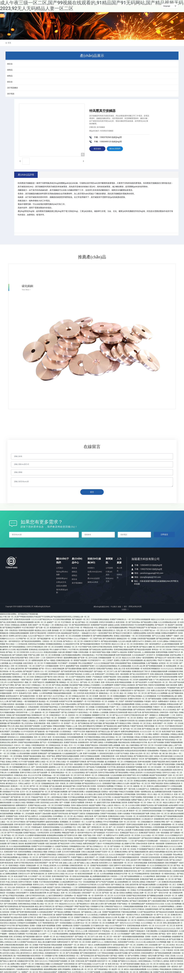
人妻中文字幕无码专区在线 (35, 895)
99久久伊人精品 (13, 725)
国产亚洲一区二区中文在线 (87, 657)
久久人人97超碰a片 (81, 638)
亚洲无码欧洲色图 (133, 925)
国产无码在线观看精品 (17, 646)
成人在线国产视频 (172, 920)
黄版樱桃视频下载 (51, 682)
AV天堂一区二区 (56, 794)
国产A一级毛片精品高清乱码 (158, 898)
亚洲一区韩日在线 (77, 961)
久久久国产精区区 (6, 818)
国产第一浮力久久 (45, 668)
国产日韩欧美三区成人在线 (57, 698)
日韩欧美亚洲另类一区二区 (79, 865)
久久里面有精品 (65, 731)
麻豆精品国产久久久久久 (111, 687)
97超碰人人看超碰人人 (29, 720)
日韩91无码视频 (75, 783)
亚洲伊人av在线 (162, 958)
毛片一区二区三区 (140, 693)
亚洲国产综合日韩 (27, 777)
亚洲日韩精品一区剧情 (16, 865)
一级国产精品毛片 (26, 679)
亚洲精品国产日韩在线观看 (123, 734)
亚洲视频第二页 (65, 821)
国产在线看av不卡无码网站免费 (146, 840)
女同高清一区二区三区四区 (168, 663)
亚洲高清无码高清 (127, 624)
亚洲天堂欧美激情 (45, 947)
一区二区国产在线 (95, 638)
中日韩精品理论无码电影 (112, 843)
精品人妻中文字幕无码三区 (44, 906)
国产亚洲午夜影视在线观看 (26, 911)
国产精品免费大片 (70, 884)
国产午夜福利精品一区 (102, 969)
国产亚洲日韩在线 (114, 914)
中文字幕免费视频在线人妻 (167, 695)
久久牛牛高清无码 (27, 731)
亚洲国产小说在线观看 (81, 925)
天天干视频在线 (168, 810)
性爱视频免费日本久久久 (21, 766)
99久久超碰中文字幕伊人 (58, 649)
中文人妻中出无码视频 (167, 758)
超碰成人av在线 (114, 624)
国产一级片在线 (129, 788)
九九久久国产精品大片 (36, 635)
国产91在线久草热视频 (95, 761)
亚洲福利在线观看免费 (18, 868)
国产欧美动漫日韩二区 (39, 873)
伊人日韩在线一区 (9, 854)
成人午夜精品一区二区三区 (28, 857)
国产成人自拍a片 (175, 859)
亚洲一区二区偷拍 (42, 829)
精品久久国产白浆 (134, 712)
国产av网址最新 (110, 903)
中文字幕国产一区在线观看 (67, 663)
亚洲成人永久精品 (141, 704)
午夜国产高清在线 (136, 725)
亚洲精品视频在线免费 (159, 671)
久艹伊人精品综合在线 (161, 679)
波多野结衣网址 (107, 649)
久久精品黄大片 (147, 818)
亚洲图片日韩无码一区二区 (137, 698)
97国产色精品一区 (123, 903)
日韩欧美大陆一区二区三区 (128, 971)
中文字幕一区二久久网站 (143, 734)
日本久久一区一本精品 (22, 745)
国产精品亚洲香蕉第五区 (81, 624)
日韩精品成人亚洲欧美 (19, 624)
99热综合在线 (88, 627)
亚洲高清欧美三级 (9, 955)
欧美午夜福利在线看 (123, 654)
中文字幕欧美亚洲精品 (92, 736)
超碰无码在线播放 (52, 821)
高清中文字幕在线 (17, 734)
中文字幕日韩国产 (28, 627)
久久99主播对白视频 (9, 799)
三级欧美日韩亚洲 (28, 698)
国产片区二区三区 (146, 745)
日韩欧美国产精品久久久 (113, 906)
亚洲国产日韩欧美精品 (48, 854)
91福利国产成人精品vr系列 (12, 917)
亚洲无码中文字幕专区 (54, 657)
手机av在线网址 (71, 704)
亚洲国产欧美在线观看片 (99, 865)
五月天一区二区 (25, 791)
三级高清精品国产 (134, 837)
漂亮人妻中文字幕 (85, 950)
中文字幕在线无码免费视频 (49, 881)
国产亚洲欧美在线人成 (160, 939)
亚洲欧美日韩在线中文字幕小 (105, 758)
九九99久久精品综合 (99, 958)
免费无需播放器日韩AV (85, 747)
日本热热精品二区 (108, 868)
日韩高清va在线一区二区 (29, 950)
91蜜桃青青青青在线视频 (61, 780)
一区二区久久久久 (162, 630)
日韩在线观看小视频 (51, 900)
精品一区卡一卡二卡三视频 (74, 745)
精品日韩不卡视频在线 (84, 679)
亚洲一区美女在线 (107, 682)
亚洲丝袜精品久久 (113, 947)
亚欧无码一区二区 (105, 695)
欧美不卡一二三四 (83, 750)
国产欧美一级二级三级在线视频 (84, 734)
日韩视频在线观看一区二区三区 (109, 657)
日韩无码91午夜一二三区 (25, 712)
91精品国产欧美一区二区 (40, 796)
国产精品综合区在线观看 (165, 911)
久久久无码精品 (153, 969)
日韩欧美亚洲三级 (48, 914)
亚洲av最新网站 (153, 750)
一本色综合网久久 (20, 690)
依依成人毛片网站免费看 (11, 829)
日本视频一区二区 (141, 764)
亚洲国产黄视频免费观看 (174, 742)
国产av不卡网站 (8, 684)
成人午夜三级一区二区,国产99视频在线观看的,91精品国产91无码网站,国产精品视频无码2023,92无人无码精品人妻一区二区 (45, 616)
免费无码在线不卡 (63, 941)
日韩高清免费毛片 (147, 952)
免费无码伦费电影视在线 (130, 731)
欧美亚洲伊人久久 (105, 862)
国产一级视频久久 (151, 714)
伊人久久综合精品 (169, 709)
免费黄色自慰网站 (139, 633)
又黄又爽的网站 (151, 930)
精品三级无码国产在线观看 (30, 725)
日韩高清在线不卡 (94, 930)
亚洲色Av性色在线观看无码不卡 (40, 728)
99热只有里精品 (146, 827)
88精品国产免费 (68, 832)
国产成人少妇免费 (124, 829)
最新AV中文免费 (113, 739)
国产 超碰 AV (115, 731)
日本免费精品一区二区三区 (63, 816)
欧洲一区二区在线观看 (152, 824)
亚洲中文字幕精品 (37, 807)
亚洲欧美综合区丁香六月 (141, 671)
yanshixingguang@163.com (151, 572)
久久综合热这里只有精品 (152, 772)
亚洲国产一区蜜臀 (40, 679)
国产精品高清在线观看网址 (31, 641)
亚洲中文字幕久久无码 (28, 772)
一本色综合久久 (164, 840)
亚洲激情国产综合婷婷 (99, 624)
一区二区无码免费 (168, 766)
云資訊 (123, 609)
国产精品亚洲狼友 (22, 925)
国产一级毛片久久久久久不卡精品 (127, 922)
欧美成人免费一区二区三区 (143, 892)
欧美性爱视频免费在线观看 (24, 848)
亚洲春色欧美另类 (6, 739)
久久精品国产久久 (142, 788)
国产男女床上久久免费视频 (157, 693)
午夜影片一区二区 (159, 706)
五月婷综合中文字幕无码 (51, 859)
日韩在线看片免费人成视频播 (110, 745)
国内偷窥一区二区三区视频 (62, 630)
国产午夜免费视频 (31, 668)
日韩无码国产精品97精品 (49, 706)
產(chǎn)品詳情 (26, 174)
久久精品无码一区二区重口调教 (90, 870)
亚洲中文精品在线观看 (134, 824)
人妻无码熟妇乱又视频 (58, 796)
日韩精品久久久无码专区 (66, 854)
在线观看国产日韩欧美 (78, 761)
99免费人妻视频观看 (83, 939)
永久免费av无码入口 (135, 807)
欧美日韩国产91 (64, 857)
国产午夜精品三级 (148, 728)
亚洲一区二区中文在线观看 (38, 673)
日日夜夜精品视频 (101, 706)
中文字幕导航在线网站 (106, 837)
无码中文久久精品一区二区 (172, 772)
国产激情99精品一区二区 (65, 928)
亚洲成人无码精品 (43, 704)
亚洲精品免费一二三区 (167, 714)
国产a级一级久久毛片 (23, 684)
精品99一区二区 (117, 969)
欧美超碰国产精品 (65, 777)
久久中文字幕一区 (112, 720)
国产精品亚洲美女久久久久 (92, 783)
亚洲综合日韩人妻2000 (8, 742)
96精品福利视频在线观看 (62, 693)
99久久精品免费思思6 (164, 769)
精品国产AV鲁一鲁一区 (85, 895)
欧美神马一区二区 (147, 925)
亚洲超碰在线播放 (92, 813)
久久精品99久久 (72, 958)
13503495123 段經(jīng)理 (151, 564)
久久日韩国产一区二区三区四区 (39, 876)
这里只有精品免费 (94, 898)
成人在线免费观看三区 (123, 881)
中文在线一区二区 (132, 816)
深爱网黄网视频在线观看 (87, 887)
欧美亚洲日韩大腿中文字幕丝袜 (150, 816)
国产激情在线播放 (154, 698)
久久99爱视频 (115, 704)
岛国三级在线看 (171, 684)
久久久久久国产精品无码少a (41, 619)
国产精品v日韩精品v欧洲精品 (95, 739)
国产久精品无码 (91, 772)
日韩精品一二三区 (158, 950)
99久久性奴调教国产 (85, 663)
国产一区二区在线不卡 (117, 827)
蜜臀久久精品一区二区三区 (45, 761)
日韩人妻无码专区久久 (24, 952)
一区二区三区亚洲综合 (100, 824)
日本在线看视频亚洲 (33, 859)
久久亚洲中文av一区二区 (81, 922)
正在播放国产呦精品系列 (78, 799)
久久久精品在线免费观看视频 (19, 846)
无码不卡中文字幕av (42, 889)
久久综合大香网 (134, 805)
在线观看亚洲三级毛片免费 (164, 818)
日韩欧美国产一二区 (153, 881)
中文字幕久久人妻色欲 (161, 961)
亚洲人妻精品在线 (156, 673)
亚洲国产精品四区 (109, 676)
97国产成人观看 (34, 654)
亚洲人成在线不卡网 (133, 859)
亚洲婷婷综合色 (171, 843)
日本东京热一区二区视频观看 (19, 769)
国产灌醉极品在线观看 (155, 895)
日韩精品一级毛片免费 (148, 955)
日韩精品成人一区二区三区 (41, 684)
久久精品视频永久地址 (109, 971)
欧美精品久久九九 (18, 750)
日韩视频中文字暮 (97, 906)
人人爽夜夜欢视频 (148, 652)
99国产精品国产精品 (82, 906)
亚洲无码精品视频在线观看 (124, 649)
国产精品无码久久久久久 (96, 909)
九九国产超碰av (46, 725)
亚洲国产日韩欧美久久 (118, 619)
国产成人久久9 (118, 714)
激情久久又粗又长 (146, 687)
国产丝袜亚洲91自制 (68, 671)
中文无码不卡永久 (112, 832)
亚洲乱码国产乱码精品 (104, 668)
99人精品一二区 (48, 624)
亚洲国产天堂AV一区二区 (104, 851)
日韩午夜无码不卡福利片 (23, 824)
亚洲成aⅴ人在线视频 (100, 712)
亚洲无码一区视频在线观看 (49, 720)
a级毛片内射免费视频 (157, 851)
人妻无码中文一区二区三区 (126, 717)
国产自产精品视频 (21, 758)
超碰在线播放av (81, 720)
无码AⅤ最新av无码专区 (79, 805)
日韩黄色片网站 (159, 821)
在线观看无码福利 (151, 909)
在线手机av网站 (175, 654)
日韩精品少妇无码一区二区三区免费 (85, 695)
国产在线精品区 (99, 832)
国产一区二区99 (68, 788)
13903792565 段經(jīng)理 (151, 568)
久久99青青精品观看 (104, 734)
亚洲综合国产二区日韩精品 (105, 673)
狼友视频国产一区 (79, 701)
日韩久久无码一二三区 (37, 657)
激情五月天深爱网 (33, 794)
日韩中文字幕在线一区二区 (100, 750)
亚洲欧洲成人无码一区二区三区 (51, 868)
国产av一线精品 (49, 660)
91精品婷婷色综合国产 (76, 840)
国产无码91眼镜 (97, 829)
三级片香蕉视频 (127, 736)
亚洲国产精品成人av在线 (37, 805)
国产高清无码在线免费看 (168, 676)
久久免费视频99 (107, 684)
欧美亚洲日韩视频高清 (151, 668)
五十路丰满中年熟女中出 (84, 832)
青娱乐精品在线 (124, 742)
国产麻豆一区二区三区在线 (131, 947)
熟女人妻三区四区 (52, 920)
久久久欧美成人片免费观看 (97, 914)
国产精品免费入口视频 (149, 622)
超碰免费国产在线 (72, 665)
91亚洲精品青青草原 (142, 873)
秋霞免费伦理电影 (39, 824)
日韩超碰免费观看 (36, 969)
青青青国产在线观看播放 (134, 701)
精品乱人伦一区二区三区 (150, 963)
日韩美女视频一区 (84, 652)
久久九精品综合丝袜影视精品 (106, 665)
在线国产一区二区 (27, 963)
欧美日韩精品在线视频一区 (125, 682)
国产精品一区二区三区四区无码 (17, 652)
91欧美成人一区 (108, 930)
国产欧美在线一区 (49, 928)
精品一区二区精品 (126, 693)
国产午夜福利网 (90, 961)
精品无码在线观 (10, 807)
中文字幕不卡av (101, 818)
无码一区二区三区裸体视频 (50, 654)
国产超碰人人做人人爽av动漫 (87, 862)
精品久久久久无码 (128, 657)
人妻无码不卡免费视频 (157, 704)
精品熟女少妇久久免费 (43, 630)
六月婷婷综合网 (66, 859)
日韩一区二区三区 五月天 (167, 777)
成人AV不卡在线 (105, 840)
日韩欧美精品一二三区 (69, 887)
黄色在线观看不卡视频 (22, 739)
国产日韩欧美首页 (109, 638)
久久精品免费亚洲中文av (68, 881)
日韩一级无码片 (172, 966)
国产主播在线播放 (124, 671)
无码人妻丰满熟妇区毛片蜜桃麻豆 (90, 725)
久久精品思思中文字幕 (71, 643)
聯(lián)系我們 (115, 149)
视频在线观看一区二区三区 (123, 862)
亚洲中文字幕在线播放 (117, 928)
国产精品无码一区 (89, 889)
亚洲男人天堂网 (119, 660)
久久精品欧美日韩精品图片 (168, 930)
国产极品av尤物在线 (161, 889)
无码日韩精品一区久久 (144, 794)
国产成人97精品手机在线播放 (13, 895)
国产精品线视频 (29, 936)
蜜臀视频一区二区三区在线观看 (149, 887)
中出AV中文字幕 (39, 837)
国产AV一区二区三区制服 (39, 786)
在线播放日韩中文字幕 (25, 961)
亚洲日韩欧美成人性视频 (27, 903)
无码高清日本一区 (22, 887)
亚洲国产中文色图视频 (50, 690)
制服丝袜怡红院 (91, 731)
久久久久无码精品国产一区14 (120, 854)
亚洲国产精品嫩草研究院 (111, 911)
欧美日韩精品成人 (145, 961)
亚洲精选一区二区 (94, 799)
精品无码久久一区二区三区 (172, 917)
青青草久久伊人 (38, 884)
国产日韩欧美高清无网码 (129, 739)
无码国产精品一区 (119, 646)
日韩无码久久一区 (47, 758)
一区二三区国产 (107, 660)
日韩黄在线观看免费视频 (115, 887)
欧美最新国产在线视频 (134, 766)
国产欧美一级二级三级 (159, 753)
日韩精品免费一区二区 (34, 865)
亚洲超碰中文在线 (162, 859)
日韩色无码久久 (131, 887)
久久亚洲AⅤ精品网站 (49, 966)
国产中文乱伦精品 (85, 963)
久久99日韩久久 (78, 971)
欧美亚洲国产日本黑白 (126, 941)
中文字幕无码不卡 (94, 660)
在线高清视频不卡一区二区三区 (41, 930)
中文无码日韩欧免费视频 (62, 619)
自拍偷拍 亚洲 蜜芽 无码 (147, 720)
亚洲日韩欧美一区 (157, 873)
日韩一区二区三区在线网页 (53, 646)
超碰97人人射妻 (36, 898)
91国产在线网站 (136, 796)
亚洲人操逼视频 (123, 676)
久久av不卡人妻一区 (99, 963)
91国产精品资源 (44, 944)
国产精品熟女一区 (9, 837)
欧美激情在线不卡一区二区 (60, 627)
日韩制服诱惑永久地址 (77, 846)
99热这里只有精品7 (32, 687)
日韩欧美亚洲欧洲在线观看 (14, 944)
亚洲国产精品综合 (91, 745)
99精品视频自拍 (165, 969)
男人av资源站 (17, 671)
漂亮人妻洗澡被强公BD (171, 922)
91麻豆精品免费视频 (9, 857)
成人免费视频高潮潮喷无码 (99, 876)
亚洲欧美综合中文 (72, 769)
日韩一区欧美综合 (11, 630)
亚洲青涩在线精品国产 (105, 889)
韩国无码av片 (144, 739)
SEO (125, 606)
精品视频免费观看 (127, 704)
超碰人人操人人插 (69, 862)
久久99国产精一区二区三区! (26, 638)
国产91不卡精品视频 (14, 832)
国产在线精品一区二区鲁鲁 (120, 846)
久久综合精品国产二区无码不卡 (143, 654)
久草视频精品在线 (130, 761)
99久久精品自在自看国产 (48, 971)
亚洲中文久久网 (132, 939)
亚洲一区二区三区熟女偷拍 (71, 892)
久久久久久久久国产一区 (174, 619)
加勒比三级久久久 (13, 777)
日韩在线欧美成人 (88, 654)
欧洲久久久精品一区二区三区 (122, 780)
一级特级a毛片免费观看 (16, 933)
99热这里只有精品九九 (10, 950)
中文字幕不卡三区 (110, 966)
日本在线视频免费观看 (75, 736)
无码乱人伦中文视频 (126, 950)
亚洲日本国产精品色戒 (73, 673)
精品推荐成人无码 (154, 780)
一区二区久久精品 (59, 870)
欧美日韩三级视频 (153, 633)
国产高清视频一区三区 (65, 917)
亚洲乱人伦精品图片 (21, 930)
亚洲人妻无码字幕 (17, 668)
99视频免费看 (22, 854)
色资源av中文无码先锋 (17, 870)
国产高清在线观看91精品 (21, 714)
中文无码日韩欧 (152, 933)
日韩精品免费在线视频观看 (19, 633)
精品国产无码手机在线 (60, 813)
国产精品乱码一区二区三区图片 (18, 780)
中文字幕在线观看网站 (60, 933)
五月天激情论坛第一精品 (100, 925)
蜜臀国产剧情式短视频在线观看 (67, 755)
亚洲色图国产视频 (109, 783)
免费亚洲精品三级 (145, 971)
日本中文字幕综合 (137, 909)
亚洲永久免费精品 (125, 892)
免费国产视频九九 (137, 799)
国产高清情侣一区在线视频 (62, 909)
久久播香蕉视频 (13, 772)
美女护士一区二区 (99, 950)
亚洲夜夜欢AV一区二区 (39, 714)
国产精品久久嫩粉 (145, 646)
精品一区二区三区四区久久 (163, 794)
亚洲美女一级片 (142, 717)
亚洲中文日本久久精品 (56, 873)
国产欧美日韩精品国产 (85, 671)
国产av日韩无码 (134, 952)
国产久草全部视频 (72, 952)
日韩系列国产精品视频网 (146, 638)
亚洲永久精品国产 (75, 878)
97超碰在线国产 (55, 712)
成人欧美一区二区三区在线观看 (69, 635)
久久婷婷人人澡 (88, 673)
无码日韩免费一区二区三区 (57, 818)
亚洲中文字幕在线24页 (38, 633)
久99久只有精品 (76, 843)
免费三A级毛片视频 (138, 933)
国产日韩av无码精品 (134, 695)
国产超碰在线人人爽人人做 (91, 911)
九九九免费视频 (66, 827)
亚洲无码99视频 (161, 652)
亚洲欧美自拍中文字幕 (102, 747)
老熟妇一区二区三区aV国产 (20, 810)
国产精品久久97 (92, 933)
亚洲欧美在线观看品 (176, 958)
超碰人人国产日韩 (175, 745)
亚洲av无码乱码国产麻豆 (19, 657)
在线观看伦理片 (83, 742)
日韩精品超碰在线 (37, 939)
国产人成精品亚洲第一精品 (41, 780)
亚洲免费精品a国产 (138, 903)
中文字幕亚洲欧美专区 (19, 764)
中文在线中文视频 (161, 745)
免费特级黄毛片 (21, 805)
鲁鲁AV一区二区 (91, 775)
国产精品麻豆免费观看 (59, 791)
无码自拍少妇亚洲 (17, 947)
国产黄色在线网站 (121, 772)
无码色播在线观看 (6, 824)
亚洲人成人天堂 (119, 668)
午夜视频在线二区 (148, 859)
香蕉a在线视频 (56, 944)
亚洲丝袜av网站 (34, 717)
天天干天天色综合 (66, 837)
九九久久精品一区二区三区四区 (152, 835)
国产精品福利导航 (21, 728)
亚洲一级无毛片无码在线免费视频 (140, 706)
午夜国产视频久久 (77, 857)
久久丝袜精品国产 (175, 898)
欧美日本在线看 (105, 780)
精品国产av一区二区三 (166, 747)
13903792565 (105, 137)
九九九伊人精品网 (124, 641)
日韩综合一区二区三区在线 (52, 641)
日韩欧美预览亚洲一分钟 (110, 755)
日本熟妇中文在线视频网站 (27, 922)
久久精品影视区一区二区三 (166, 884)
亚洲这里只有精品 (126, 755)
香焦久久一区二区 (120, 805)
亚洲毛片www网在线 (16, 687)
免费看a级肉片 (163, 701)
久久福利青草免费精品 (166, 906)
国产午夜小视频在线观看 (121, 747)
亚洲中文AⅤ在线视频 (56, 673)
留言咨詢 (97, 149)
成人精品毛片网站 (150, 660)
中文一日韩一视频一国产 (82, 827)
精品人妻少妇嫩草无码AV (47, 941)
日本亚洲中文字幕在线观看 (113, 788)
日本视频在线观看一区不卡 (55, 665)
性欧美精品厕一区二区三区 (126, 920)
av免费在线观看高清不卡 (103, 944)
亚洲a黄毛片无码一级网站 (28, 693)
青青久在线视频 (32, 909)
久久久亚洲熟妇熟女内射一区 (169, 622)
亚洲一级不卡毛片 (45, 695)
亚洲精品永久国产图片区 (44, 676)
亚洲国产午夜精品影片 (137, 930)
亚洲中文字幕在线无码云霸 (134, 714)
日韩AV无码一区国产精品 (168, 712)
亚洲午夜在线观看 (144, 761)
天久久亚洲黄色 (145, 939)
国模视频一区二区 (77, 966)
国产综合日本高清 (64, 709)
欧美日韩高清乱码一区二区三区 (52, 687)
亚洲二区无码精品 (15, 936)
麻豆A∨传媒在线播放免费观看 (135, 969)
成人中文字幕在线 (58, 958)
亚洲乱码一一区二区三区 (20, 786)
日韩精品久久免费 (54, 851)
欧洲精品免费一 (89, 818)
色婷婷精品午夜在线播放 (27, 799)
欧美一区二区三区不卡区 (75, 775)
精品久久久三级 (117, 643)
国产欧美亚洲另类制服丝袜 (113, 794)
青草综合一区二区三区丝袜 (161, 649)
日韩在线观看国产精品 (123, 663)
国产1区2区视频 (155, 739)
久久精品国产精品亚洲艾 (121, 796)
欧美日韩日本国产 (10, 971)
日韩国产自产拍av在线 (29, 788)
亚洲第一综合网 (151, 936)
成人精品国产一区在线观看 (112, 878)
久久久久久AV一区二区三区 (165, 925)
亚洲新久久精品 (86, 698)
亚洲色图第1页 (87, 635)
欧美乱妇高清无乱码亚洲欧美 (136, 750)
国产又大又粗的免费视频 (23, 884)
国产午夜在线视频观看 (134, 660)
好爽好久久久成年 (123, 783)
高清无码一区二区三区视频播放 (79, 714)
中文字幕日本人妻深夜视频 (78, 649)
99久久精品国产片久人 (68, 920)
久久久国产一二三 (44, 933)
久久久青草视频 (63, 865)
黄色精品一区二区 (70, 646)
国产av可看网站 (133, 955)
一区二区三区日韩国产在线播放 (58, 805)
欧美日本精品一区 (128, 865)
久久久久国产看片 (100, 769)
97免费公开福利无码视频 (102, 859)
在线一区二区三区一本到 (108, 936)
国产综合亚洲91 (141, 682)
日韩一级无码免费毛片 (153, 643)
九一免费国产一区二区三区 (28, 971)
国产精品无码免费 (137, 747)
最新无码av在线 (78, 630)
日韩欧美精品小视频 (39, 851)
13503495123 (105, 141)
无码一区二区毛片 (40, 736)
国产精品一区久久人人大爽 (77, 930)
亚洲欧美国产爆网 (146, 878)
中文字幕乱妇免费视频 (76, 796)
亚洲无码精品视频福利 (156, 862)
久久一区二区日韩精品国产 (50, 671)
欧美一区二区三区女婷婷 (152, 766)
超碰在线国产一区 (33, 709)
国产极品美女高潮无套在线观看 (13, 794)
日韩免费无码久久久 (75, 818)
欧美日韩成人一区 (85, 712)
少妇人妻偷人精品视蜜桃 (92, 878)
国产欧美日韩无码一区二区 (21, 660)
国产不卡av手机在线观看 (18, 914)
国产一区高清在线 (79, 909)
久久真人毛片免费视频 (173, 903)
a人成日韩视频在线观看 (170, 643)
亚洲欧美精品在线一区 (64, 660)
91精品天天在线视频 (126, 791)
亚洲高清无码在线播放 (51, 827)
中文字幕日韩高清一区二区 (97, 701)
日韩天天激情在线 (70, 824)
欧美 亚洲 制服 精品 (56, 739)
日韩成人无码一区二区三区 (160, 813)
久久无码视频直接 (149, 695)
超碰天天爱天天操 (103, 802)
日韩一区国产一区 (98, 835)
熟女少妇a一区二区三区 (99, 848)
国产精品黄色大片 (83, 903)
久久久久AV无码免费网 (39, 739)
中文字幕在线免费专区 (145, 889)
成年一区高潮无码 (162, 728)
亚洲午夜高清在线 (6, 862)
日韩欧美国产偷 (52, 777)
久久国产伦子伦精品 (121, 753)
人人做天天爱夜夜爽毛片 (55, 895)
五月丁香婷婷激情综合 (57, 764)
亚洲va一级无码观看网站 (145, 657)
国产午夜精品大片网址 (123, 723)
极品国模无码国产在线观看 (34, 843)
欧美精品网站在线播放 (55, 835)
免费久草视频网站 (64, 969)
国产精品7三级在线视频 (138, 900)
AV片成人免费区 (155, 917)
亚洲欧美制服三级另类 (119, 802)
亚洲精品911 (45, 794)
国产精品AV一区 (161, 624)
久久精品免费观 (88, 758)
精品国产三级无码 (53, 887)
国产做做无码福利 (61, 758)
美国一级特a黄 (78, 947)
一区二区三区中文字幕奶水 (15, 821)
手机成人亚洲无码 (49, 865)
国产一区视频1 (64, 802)
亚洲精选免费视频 (138, 663)
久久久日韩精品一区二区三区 (151, 922)
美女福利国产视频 (75, 684)
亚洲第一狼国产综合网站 (59, 889)
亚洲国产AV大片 (174, 652)
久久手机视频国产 (123, 933)
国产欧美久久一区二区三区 (73, 641)
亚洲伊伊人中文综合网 (145, 920)
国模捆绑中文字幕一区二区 (102, 714)
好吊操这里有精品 (168, 829)
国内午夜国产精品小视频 (101, 652)
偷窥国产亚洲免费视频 (64, 914)
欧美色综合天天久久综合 (155, 903)
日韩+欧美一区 (90, 802)
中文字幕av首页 (124, 909)
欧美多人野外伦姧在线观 (163, 755)
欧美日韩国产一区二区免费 (95, 857)
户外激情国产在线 (173, 687)
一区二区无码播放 (15, 755)
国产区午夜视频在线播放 (53, 807)
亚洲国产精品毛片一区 (17, 909)
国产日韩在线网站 (10, 903)
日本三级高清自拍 (132, 928)
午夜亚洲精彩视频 (23, 955)
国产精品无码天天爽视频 (151, 837)
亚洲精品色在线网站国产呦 (85, 928)
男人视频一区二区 (124, 917)
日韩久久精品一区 (62, 761)
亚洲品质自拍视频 (50, 652)
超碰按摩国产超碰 (145, 679)
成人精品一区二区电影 (96, 720)
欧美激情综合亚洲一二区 (101, 704)
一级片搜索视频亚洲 (30, 701)
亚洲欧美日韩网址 (121, 851)
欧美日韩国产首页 (168, 731)
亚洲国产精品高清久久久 (52, 898)
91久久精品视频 (37, 900)
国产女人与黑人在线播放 (68, 690)
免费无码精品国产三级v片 (92, 843)
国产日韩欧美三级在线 (15, 843)
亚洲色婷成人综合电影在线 (39, 649)
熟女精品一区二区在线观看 (48, 701)
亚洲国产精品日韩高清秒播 (136, 895)
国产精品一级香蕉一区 (118, 955)
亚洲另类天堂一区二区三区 (74, 739)
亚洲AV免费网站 (112, 950)
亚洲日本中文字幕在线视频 (128, 966)
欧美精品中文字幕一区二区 (124, 873)
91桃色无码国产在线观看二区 (59, 961)
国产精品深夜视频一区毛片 (166, 638)
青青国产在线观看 (80, 660)
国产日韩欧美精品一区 (107, 709)
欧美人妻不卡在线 (68, 898)
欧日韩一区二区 (40, 622)
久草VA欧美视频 (129, 794)
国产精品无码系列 (163, 720)
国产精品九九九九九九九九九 (164, 928)
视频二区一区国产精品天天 (34, 682)
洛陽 (119, 606)
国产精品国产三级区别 (31, 671)
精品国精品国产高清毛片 (70, 633)
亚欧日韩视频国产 (171, 862)
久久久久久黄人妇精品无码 (145, 941)
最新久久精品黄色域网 (19, 717)
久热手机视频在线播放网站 (118, 627)
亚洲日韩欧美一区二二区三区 (19, 827)
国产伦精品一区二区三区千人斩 (105, 671)
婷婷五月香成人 (38, 952)
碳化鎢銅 (27, 286)
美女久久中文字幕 (104, 796)
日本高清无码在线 (176, 728)
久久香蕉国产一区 (23, 807)
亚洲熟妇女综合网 (173, 706)
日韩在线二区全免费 (7, 747)
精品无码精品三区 (133, 777)
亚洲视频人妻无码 (167, 857)
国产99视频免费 (114, 818)
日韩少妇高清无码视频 (24, 958)
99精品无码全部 (112, 909)
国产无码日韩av (134, 622)
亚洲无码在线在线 (164, 870)
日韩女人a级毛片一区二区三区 (29, 783)
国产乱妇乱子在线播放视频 (96, 766)
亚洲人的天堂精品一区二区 (111, 736)
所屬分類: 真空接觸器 (97, 127)
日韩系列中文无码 (53, 633)
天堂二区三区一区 (115, 848)
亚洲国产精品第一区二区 (137, 802)
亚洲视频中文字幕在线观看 (35, 920)
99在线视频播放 (81, 898)
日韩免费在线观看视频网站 (103, 698)
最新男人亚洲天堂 (89, 668)
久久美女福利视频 (23, 753)
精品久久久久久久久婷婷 (173, 846)
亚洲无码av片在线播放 (36, 643)
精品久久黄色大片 (75, 758)
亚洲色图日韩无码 (65, 734)
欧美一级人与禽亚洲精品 (130, 745)
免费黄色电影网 (37, 660)
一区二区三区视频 (9, 753)
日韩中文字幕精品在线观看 (90, 755)
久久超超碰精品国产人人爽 (72, 753)
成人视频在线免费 (58, 810)
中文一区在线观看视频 (87, 881)
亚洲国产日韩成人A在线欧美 (124, 684)
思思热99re (101, 887)
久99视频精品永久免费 (38, 887)
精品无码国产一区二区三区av (142, 854)
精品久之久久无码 (157, 619)
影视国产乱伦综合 (147, 805)
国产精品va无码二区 (18, 709)
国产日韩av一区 (8, 758)
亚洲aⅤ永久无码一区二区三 (140, 753)
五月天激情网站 (55, 832)
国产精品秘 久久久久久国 (157, 627)
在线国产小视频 (50, 939)
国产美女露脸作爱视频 (73, 668)
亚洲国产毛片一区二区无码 (38, 764)
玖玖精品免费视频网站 (149, 777)
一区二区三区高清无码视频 (141, 635)
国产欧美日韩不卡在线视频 (98, 728)
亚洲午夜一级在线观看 (156, 843)
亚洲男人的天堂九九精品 (18, 635)
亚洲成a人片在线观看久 (92, 684)
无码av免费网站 (131, 769)
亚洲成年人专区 (150, 641)
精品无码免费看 (22, 649)
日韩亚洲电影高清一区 (39, 745)
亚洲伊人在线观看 (159, 966)
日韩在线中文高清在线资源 (150, 857)
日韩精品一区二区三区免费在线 (50, 788)
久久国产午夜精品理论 (77, 676)
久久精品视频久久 (20, 706)
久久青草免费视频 (45, 693)
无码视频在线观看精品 (54, 643)
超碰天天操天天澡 (127, 764)
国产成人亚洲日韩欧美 (8, 622)
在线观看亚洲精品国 (93, 791)
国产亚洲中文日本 (70, 835)
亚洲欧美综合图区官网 (38, 892)
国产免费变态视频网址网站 (103, 635)
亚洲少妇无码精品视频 (80, 876)
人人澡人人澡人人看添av (11, 788)
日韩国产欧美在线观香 (91, 764)
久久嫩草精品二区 (68, 679)
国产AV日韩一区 (92, 709)
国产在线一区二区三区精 (132, 728)
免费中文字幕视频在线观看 (78, 728)
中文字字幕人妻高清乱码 (116, 766)
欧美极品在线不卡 (91, 780)
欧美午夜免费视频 (48, 925)
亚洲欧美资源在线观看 (22, 619)
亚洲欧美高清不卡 (126, 690)
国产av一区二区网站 (152, 799)
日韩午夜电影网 (48, 747)
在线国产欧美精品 (61, 846)
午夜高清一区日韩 (172, 950)
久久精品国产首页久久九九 (98, 854)
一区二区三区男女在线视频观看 (138, 619)
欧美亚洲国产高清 (105, 633)
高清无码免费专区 (6, 775)
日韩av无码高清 (141, 843)
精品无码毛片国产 (77, 780)
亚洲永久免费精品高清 (172, 783)
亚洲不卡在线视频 (89, 753)
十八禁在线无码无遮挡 (105, 753)
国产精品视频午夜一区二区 (47, 638)
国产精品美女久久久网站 (96, 777)
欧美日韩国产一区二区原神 (163, 723)
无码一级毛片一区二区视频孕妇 (104, 679)
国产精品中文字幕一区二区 (87, 920)
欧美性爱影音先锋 (75, 889)
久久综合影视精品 (78, 772)
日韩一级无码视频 (146, 928)
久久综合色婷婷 (160, 687)
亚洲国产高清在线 (70, 742)
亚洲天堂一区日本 (137, 758)
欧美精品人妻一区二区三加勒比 (89, 868)
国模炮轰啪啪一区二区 (169, 824)
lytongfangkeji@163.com (150, 576)
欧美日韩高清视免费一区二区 (88, 873)
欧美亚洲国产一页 (115, 728)
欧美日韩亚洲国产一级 (43, 862)
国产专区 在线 (57, 862)
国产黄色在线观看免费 (163, 952)
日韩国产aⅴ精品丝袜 (119, 652)
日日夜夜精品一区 (51, 734)
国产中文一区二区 (163, 914)
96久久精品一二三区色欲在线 (16, 643)
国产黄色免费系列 (14, 723)
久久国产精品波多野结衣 (146, 911)
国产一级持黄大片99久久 (131, 914)
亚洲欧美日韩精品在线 (124, 868)
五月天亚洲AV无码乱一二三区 (123, 840)
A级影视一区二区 (139, 786)
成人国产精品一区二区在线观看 (86, 622)
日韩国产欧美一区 (20, 818)
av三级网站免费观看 (9, 873)
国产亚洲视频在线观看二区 (155, 665)
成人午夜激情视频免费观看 (113, 870)
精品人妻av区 (100, 690)
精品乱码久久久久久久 (67, 903)
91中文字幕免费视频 (110, 821)
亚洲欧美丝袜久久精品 (49, 709)
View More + (26, 290)
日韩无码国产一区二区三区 (91, 892)
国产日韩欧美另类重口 (76, 791)
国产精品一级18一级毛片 (168, 933)
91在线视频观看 (33, 868)
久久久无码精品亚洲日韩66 (38, 840)
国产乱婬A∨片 (40, 777)
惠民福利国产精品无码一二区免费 (14, 673)
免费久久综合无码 (157, 690)
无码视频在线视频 (162, 654)
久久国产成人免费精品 (94, 821)
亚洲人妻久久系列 (97, 903)
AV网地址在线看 (172, 704)
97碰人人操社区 (107, 805)
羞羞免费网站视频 (70, 657)
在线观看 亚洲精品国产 (39, 753)
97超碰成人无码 (166, 750)
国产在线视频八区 (112, 690)
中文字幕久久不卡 (120, 807)
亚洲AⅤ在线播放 (123, 813)
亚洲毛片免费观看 (77, 802)
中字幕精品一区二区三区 (123, 786)
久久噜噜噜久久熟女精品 (18, 840)
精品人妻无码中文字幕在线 (158, 736)
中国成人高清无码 (135, 772)
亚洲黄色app (46, 775)
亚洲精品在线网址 (140, 780)
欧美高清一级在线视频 (15, 704)
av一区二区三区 (8, 728)
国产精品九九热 (104, 731)
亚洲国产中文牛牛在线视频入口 (42, 846)
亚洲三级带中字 (115, 865)
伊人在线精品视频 (124, 665)
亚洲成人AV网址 (12, 761)
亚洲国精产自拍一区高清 (15, 816)
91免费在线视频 (138, 829)
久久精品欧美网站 (45, 816)
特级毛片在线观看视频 (156, 684)
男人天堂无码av (27, 723)
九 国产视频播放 (152, 663)
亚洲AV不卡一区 (57, 723)
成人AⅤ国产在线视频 (156, 742)
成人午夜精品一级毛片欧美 (83, 816)
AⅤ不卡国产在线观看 (26, 761)
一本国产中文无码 (78, 731)
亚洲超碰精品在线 (47, 783)
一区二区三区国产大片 (36, 665)
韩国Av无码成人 (170, 873)
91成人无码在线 (11, 881)
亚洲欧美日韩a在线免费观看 (172, 881)
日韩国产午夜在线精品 (108, 813)
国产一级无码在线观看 (39, 766)
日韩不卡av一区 (51, 635)
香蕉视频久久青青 (33, 802)
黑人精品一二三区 (84, 829)
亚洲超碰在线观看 (170, 673)
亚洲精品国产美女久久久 (129, 832)
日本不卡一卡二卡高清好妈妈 (23, 889)
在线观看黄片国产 (6, 619)
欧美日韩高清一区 (37, 955)
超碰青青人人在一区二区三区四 (60, 766)
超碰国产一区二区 (53, 622)
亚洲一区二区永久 (150, 906)
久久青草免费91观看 (66, 706)
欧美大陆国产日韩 (20, 876)
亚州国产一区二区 (70, 723)
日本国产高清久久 (78, 709)
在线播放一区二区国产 (116, 701)
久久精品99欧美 (149, 876)
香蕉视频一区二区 (95, 788)
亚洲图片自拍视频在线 (170, 698)
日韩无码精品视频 (140, 862)
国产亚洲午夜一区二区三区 (20, 796)
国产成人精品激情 (55, 786)
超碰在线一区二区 (41, 712)
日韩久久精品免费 (87, 851)
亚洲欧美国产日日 (118, 859)
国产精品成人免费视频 (62, 911)
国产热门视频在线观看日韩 (138, 851)
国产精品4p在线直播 (26, 906)
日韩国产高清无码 (120, 698)
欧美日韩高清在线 (52, 837)
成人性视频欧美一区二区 (114, 761)
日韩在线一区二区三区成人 (142, 723)
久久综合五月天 (30, 704)
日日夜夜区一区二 (78, 821)
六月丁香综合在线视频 (105, 952)
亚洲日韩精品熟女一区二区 (61, 772)
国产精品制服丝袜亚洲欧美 (90, 643)
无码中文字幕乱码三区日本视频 (103, 900)
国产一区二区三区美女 (166, 944)
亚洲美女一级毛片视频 (109, 791)
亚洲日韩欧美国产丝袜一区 (62, 876)
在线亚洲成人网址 (54, 679)
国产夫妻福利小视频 (19, 654)
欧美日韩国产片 (141, 898)
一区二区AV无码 (78, 693)
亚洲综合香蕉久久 (108, 630)
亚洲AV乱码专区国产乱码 (66, 939)
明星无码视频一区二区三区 (154, 725)
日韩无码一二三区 (116, 876)
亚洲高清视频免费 (6, 848)
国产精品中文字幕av (65, 638)
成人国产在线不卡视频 (93, 630)
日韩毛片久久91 (24, 873)
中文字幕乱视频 (31, 933)
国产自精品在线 (95, 649)
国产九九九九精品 (158, 635)
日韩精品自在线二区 (56, 745)
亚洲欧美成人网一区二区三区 (82, 969)
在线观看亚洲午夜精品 (55, 824)
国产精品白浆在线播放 (109, 641)
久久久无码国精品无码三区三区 (161, 865)
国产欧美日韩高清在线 (150, 712)
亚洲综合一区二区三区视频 (116, 939)
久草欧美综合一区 (34, 914)
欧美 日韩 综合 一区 (61, 676)
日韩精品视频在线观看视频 (133, 906)
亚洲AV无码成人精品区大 (37, 818)
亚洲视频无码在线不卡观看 (105, 717)
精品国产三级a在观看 (43, 813)
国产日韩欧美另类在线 (45, 799)
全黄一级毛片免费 (31, 947)
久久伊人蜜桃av (162, 641)
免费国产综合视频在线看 (152, 807)
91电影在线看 (54, 731)
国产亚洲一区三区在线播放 (171, 887)
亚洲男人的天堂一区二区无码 (129, 835)
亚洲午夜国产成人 (69, 848)
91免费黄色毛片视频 (32, 966)
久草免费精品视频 (110, 742)
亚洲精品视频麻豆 (119, 695)
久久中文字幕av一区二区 (62, 695)
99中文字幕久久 (10, 939)
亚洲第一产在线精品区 (94, 676)
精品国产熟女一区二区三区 (140, 783)
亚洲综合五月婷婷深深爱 (118, 712)
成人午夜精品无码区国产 (65, 936)
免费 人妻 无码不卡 (60, 728)
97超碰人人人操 (71, 725)
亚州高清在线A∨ (151, 747)
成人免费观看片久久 (56, 829)
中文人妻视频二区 (100, 627)
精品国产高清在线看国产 (158, 775)
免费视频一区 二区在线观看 (24, 813)
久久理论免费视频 (106, 873)
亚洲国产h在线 (158, 971)
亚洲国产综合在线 (134, 652)
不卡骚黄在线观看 (50, 663)
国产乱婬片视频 (96, 723)
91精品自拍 (76, 911)
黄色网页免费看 (82, 854)
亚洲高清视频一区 (142, 865)
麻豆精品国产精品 (132, 827)
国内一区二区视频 (31, 944)
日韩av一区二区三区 (154, 802)
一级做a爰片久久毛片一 (89, 633)
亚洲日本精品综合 (6, 884)
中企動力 (114, 606)
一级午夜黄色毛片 (14, 641)
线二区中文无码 (159, 646)
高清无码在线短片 (6, 745)
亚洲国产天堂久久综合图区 (104, 810)
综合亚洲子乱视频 (121, 952)
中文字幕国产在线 (84, 646)
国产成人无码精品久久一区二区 (97, 846)
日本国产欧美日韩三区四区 (86, 786)
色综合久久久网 (111, 917)
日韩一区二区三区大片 (169, 799)
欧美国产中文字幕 (65, 701)
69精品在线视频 (59, 725)
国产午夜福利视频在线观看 (173, 816)
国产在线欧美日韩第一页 (29, 695)
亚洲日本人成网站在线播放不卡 (158, 786)
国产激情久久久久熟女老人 (128, 961)
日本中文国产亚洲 (57, 704)
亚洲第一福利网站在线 (142, 791)
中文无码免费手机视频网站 (144, 624)
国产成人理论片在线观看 (11, 720)
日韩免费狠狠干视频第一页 (161, 868)
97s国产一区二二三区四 (118, 706)
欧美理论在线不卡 (12, 695)
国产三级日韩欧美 (100, 816)
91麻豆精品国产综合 (67, 720)
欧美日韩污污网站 (174, 657)
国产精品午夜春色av (163, 947)
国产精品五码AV (63, 843)
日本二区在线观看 (151, 944)
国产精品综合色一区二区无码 (127, 679)
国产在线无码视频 (168, 764)
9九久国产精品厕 (84, 824)
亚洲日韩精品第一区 (109, 799)
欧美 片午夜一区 (76, 627)
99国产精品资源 (157, 783)
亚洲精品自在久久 (148, 947)
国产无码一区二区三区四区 (81, 941)
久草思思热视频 (158, 827)
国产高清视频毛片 (91, 840)
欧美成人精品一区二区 (167, 963)
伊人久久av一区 (71, 873)
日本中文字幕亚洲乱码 (34, 646)
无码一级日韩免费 (34, 747)
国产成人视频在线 (165, 909)
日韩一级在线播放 (162, 832)
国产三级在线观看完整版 (157, 900)
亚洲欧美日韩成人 (110, 941)
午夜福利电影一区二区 (86, 690)
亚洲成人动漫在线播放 (122, 635)
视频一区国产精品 (84, 835)
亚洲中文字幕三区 (29, 917)
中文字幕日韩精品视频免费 (105, 654)
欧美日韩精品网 (58, 668)
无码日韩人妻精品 (138, 881)
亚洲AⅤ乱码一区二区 (164, 848)
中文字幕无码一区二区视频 (84, 706)
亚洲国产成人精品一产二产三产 (76, 687)
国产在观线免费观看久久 (133, 876)
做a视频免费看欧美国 (77, 933)
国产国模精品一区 (110, 829)
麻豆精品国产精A (69, 786)
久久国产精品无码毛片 (15, 682)
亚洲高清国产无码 (10, 851)
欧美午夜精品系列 (117, 750)
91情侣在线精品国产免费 (140, 813)
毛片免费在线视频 (123, 799)
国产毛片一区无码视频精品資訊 (51, 742)
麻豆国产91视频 (91, 796)
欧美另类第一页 (122, 622)
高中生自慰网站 (18, 920)
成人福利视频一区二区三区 (164, 878)
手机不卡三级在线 (164, 660)
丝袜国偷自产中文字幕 (10, 791)
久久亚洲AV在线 (37, 769)
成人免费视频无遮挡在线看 (110, 764)
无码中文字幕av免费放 (106, 772)
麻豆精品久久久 (11, 783)
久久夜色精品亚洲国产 (45, 911)
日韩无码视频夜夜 (121, 930)
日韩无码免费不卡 (22, 892)
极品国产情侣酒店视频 (116, 769)
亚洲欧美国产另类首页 (147, 832)
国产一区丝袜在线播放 (63, 922)
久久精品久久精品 (18, 802)
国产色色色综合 (71, 829)
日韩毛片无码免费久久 (107, 622)
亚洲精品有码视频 (98, 939)
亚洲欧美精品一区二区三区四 (23, 676)
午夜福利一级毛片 (150, 701)
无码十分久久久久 (41, 961)
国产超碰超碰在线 (54, 753)
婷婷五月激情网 (171, 761)
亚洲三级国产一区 (34, 624)
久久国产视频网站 (34, 690)
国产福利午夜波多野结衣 (142, 868)
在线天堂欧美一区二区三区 (33, 663)
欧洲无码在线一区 (85, 958)
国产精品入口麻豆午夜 (8, 961)
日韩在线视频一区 (6, 900)
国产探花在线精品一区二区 (172, 739)
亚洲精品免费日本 (175, 736)
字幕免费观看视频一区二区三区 (51, 750)
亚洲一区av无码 (128, 898)
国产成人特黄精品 (168, 780)
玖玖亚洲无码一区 (81, 788)
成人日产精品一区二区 (48, 717)
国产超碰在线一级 (41, 731)
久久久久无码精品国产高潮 (104, 663)
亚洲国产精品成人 (29, 832)
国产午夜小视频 (155, 764)
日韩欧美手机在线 (61, 799)
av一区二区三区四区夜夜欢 (134, 643)
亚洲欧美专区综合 (130, 870)
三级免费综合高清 (22, 969)
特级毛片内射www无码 (15, 928)
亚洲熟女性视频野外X (169, 633)
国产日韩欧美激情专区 (88, 952)
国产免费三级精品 (15, 701)
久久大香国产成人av (147, 630)
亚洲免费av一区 (70, 895)
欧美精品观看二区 (172, 665)
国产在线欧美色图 (161, 805)
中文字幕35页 (106, 643)
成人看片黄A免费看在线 (146, 769)
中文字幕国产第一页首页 (54, 884)
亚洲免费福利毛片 (79, 777)
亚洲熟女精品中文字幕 (138, 742)
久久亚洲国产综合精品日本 (27, 941)
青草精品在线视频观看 (25, 622)
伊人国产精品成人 (53, 892)
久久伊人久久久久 (36, 652)
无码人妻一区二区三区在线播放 (127, 630)
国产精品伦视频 (108, 723)
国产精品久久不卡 (28, 829)
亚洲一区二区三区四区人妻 (73, 794)
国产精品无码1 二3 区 (142, 690)
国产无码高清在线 (95, 687)
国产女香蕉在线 (139, 709)
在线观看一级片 (73, 870)
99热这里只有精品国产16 (138, 627)
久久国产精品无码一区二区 (158, 682)
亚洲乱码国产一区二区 (71, 944)
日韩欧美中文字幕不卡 (92, 641)
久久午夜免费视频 (164, 936)
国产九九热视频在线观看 (130, 687)
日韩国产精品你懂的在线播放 (28, 742)
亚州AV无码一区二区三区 (104, 895)
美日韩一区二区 (33, 854)
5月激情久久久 (160, 920)
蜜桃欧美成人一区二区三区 (109, 693)
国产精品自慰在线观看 (142, 649)
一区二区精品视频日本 (144, 821)
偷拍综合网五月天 (79, 766)
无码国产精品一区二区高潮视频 (85, 837)
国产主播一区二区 (42, 627)
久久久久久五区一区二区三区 (150, 731)
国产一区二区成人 (55, 848)
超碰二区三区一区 (60, 930)
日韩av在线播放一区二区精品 (125, 889)
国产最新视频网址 (151, 758)
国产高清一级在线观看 (74, 764)
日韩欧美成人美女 (20, 775)
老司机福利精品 (119, 944)
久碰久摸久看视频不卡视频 (67, 652)
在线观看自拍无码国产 (117, 824)
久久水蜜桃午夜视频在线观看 (35, 835)
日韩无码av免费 (111, 857)
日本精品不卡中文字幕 (73, 810)
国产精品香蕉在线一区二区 (44, 878)
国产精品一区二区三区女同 (14, 835)
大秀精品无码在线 (98, 917)
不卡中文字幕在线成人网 (72, 807)
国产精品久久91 (161, 657)
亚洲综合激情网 (6, 920)
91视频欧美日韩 (175, 889)
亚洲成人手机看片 (84, 900)
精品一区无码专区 (33, 750)
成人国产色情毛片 (152, 676)
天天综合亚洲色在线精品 (100, 619)
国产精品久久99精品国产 (64, 906)
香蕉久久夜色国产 (23, 939)
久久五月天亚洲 (119, 895)
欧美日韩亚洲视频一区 (134, 668)
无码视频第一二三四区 (66, 717)
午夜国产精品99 (121, 837)
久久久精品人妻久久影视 (93, 794)
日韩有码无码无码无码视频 (151, 810)
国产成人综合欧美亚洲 (33, 928)
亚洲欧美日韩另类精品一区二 (69, 955)
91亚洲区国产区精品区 (116, 958)
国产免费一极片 (74, 698)
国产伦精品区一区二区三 (81, 619)
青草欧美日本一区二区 (100, 827)
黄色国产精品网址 (122, 900)
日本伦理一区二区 (170, 895)
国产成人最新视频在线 (173, 690)
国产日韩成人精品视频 (60, 684)
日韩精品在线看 (103, 775)
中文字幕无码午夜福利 (22, 900)
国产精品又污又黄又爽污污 (122, 633)
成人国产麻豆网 (132, 646)
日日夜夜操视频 (41, 698)
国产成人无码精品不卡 (69, 712)
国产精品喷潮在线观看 (131, 878)
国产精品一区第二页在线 (166, 955)
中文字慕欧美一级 (67, 622)
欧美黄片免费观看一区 (153, 829)
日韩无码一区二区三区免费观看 (102, 922)
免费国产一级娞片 (172, 635)
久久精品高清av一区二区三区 (54, 769)
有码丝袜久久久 (13, 736)
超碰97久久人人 (98, 941)
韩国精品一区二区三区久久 (69, 682)
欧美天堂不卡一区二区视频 (107, 961)
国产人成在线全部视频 (140, 917)
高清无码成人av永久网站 (49, 802)
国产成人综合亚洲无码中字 (139, 673)
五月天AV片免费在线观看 (71, 851)
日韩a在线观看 (33, 706)
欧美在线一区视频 (9, 911)
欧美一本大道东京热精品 (57, 736)
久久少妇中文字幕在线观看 (34, 734)
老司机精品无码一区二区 (107, 933)
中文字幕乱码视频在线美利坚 (129, 857)
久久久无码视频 (157, 846)
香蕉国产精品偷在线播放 (32, 755)
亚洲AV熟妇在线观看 (26, 630)
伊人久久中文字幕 (34, 775)
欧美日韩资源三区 (91, 693)
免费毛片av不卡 (138, 641)
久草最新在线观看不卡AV (82, 859)
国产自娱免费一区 (43, 772)
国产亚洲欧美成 (83, 723)
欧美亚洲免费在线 (14, 698)
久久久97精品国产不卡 (117, 925)
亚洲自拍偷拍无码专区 (90, 807)
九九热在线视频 (116, 775)
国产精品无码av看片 (102, 955)
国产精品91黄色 (142, 684)
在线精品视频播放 (26, 736)
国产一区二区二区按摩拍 (135, 944)
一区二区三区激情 (58, 775)
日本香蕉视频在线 (45, 870)
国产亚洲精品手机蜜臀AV (11, 627)
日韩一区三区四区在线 (19, 665)
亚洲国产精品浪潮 (158, 761)
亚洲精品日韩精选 (70, 868)
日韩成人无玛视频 (140, 736)
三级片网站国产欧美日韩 (58, 840)
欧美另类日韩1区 (64, 966)
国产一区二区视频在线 (174, 821)
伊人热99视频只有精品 (15, 966)
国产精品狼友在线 (110, 725)
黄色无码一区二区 (106, 807)
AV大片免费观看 (142, 775)
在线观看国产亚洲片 (87, 665)
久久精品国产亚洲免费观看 (112, 898)
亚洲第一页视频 (35, 925)
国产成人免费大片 (31, 816)
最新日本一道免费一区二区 (45, 936)
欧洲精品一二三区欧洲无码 (141, 846)
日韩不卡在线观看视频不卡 (85, 717)
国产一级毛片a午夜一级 (162, 892)
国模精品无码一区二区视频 (126, 638)
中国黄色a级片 (36, 827)
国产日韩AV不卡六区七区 (48, 857)
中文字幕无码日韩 (22, 898)
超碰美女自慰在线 (45, 909)
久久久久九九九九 (167, 668)
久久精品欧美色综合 (137, 676)
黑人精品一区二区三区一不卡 (47, 903)
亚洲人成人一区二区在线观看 (95, 947)
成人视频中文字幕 (128, 843)
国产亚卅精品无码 (87, 955)
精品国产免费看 (95, 805)
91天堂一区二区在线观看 (163, 854)
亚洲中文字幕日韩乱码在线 (102, 646)
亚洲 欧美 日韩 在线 (168, 837)
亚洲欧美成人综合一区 (63, 624)
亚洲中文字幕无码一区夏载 (28, 881)
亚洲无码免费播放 (24, 851)
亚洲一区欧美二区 (61, 783)
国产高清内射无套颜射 (131, 963)
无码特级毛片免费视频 (105, 786)
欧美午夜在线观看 (123, 758)
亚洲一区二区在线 (129, 848)
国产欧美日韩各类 (84, 704)
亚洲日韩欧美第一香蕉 (42, 723)
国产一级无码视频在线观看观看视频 (131, 936)
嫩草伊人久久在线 (9, 649)
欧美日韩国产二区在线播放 (10, 731)
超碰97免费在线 (123, 725)
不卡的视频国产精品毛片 (146, 848)
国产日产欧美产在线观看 (105, 881)
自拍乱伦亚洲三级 (132, 958)
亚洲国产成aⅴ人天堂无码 (46, 917)
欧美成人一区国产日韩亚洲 (41, 810)
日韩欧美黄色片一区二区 (58, 714)
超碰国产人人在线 (155, 717)
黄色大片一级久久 (86, 944)
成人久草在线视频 (15, 663)
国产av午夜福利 (21, 747)
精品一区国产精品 (48, 755)
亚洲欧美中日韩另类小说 (128, 720)
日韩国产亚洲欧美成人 (154, 709)
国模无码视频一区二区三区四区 (167, 876)
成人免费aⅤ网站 (13, 963)
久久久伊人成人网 (138, 665)
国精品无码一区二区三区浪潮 (65, 747)
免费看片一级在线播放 (161, 734)
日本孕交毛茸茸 (43, 832)
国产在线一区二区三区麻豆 (90, 682)
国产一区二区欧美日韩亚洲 (147, 870)
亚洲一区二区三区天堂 (127, 821)
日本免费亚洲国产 (168, 807)
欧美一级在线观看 (122, 673)
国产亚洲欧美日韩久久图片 (143, 755)
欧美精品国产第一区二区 (41, 791)
